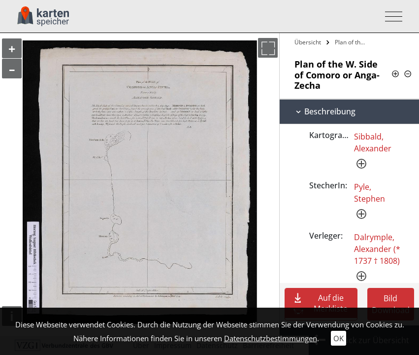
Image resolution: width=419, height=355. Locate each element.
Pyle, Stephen (369, 192)
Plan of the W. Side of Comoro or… (352, 42)
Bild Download (391, 304)
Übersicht (307, 42)
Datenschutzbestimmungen (270, 338)
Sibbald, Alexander (372, 142)
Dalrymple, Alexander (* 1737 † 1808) (377, 249)
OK (338, 338)
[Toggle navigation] (390, 16)
